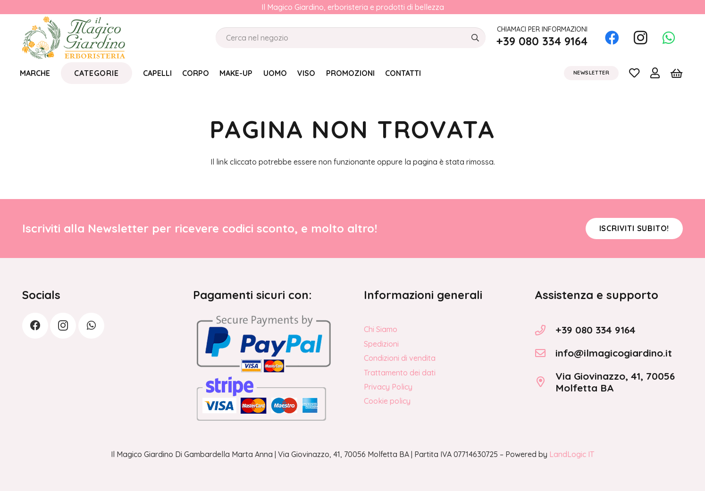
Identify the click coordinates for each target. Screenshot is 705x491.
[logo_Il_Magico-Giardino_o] (73, 38)
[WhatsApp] (669, 38)
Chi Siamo (380, 329)
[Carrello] (676, 73)
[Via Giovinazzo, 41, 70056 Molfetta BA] (545, 382)
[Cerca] (475, 38)
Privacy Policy (388, 386)
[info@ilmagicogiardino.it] (545, 353)
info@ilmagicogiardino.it (613, 353)
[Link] (634, 72)
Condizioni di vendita (400, 358)
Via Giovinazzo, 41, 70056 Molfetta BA (615, 382)
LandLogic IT (571, 454)
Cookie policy (387, 401)
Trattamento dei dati (400, 372)
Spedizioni (381, 344)
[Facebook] (612, 38)
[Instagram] (640, 38)
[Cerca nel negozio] (351, 38)
